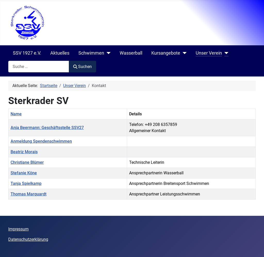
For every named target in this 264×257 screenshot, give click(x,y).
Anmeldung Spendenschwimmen (41, 141)
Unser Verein (209, 53)
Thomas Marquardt (28, 194)
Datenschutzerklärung (28, 239)
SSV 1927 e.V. (27, 53)
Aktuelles (59, 53)
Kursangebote (165, 53)
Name (16, 114)
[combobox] (38, 66)
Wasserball (131, 53)
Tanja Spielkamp (26, 183)
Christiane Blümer (27, 162)
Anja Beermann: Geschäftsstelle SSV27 (47, 127)
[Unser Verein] (225, 53)
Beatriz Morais (24, 151)
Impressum (18, 229)
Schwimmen (91, 53)
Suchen (82, 66)
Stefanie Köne (24, 172)
